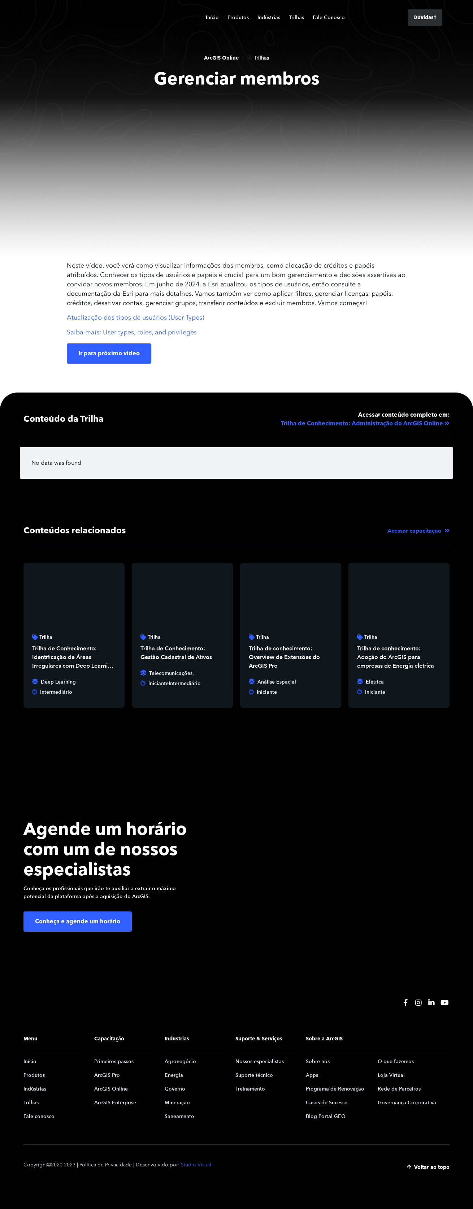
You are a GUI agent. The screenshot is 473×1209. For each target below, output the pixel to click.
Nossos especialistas (259, 1061)
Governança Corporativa (407, 1103)
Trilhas (296, 17)
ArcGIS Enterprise (115, 1103)
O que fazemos (396, 1061)
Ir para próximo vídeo (109, 353)
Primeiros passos (114, 1061)
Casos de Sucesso (327, 1103)
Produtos (238, 17)
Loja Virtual (391, 1075)
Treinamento (250, 1089)
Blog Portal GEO (326, 1116)
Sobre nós (318, 1061)
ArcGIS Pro (107, 1075)
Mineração (177, 1103)
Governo (175, 1089)
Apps (312, 1075)
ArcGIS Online (111, 1089)
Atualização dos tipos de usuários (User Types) (135, 317)
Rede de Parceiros (399, 1089)
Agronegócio (180, 1061)
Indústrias (268, 17)
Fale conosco (39, 1116)
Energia (174, 1075)
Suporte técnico (254, 1075)
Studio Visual (196, 1165)
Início (212, 17)
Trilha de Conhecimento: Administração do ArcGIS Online (362, 424)
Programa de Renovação (335, 1089)
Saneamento (179, 1116)
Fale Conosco (329, 17)
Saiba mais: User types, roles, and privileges (132, 332)
